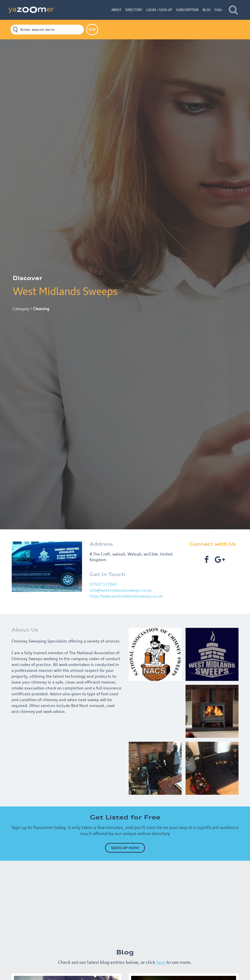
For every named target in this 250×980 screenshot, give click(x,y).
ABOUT (116, 10)
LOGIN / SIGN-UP (159, 10)
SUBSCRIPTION (187, 10)
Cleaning (41, 308)
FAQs (218, 10)
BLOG (207, 10)
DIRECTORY (133, 10)
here (161, 962)
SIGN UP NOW (125, 848)
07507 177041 (103, 584)
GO (92, 29)
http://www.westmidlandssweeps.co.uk (126, 596)
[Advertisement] (125, 902)
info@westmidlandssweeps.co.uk (120, 590)
